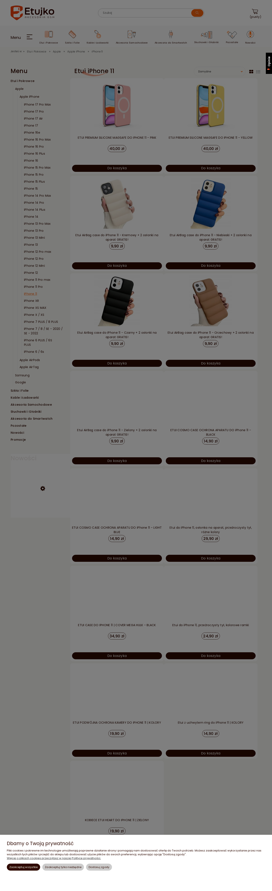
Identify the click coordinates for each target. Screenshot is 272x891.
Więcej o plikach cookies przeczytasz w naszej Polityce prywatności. (54, 858)
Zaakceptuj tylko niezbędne (63, 867)
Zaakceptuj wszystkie (23, 867)
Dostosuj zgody (99, 867)
